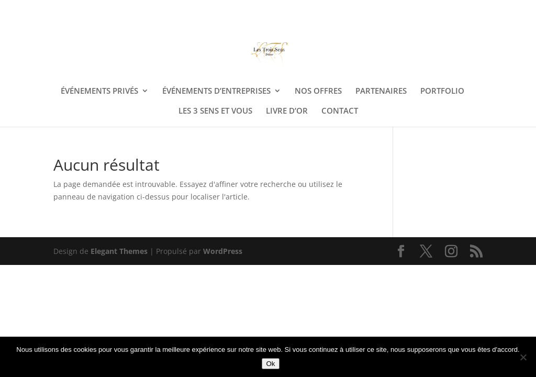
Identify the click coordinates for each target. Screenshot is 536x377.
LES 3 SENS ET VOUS (215, 111)
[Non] (523, 357)
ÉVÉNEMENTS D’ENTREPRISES (216, 91)
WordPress (222, 251)
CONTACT (339, 111)
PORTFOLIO (442, 91)
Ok (270, 364)
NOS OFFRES (318, 91)
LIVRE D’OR (287, 111)
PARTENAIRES (381, 91)
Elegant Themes (119, 251)
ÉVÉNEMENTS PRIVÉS (99, 91)
